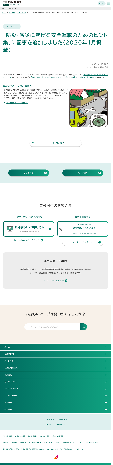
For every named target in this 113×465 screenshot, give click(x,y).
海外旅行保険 (32, 436)
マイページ (101, 3)
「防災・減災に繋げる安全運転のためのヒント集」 (50, 77)
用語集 (48, 424)
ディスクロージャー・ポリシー (89, 442)
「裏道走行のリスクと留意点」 (81, 77)
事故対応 (10, 375)
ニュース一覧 (21, 12)
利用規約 (14, 442)
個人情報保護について (70, 442)
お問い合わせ (62, 419)
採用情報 (10, 409)
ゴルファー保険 (44, 436)
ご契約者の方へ (12, 368)
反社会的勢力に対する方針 (11, 449)
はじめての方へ (11, 382)
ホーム (4, 12)
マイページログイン (12, 389)
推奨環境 (23, 442)
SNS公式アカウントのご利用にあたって (59, 449)
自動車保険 (11, 354)
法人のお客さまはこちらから (28, 240)
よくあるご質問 (49, 419)
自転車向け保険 (20, 436)
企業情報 (12, 12)
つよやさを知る (12, 395)
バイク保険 (10, 361)
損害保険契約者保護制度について (33, 449)
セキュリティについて (52, 442)
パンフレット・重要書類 (54, 280)
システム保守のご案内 (36, 442)
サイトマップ (79, 449)
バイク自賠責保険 (58, 436)
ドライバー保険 (7, 436)
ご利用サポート (60, 424)
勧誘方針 (5, 442)
